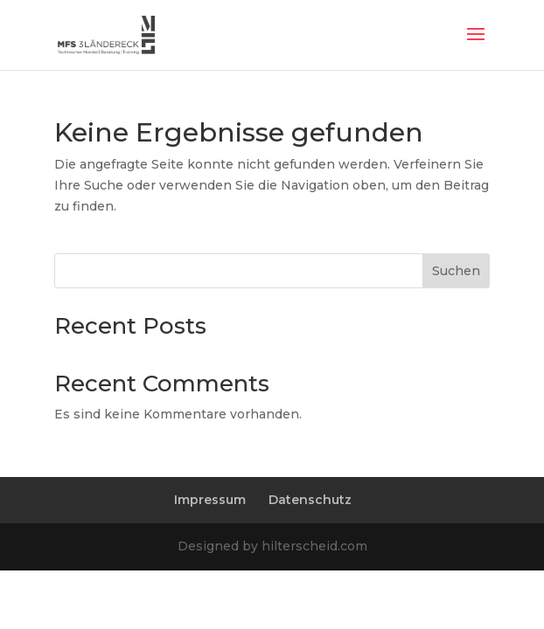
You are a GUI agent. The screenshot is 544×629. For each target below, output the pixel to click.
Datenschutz (310, 500)
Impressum (210, 500)
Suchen (456, 271)
